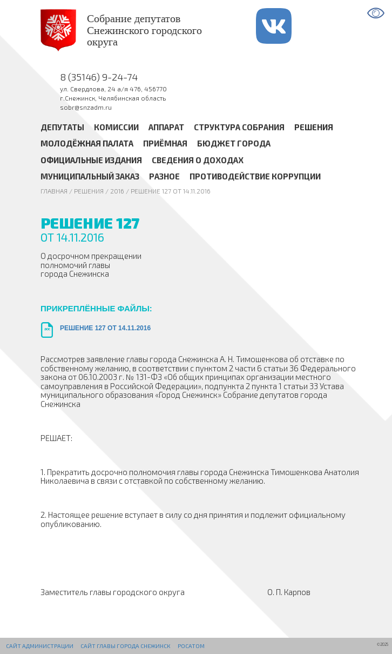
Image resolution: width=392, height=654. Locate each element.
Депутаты (62, 127)
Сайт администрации (39, 646)
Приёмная (165, 143)
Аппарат (166, 127)
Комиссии (116, 127)
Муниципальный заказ (89, 176)
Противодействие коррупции (255, 176)
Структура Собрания (239, 127)
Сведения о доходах (198, 160)
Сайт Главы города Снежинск (125, 646)
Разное (164, 176)
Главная (53, 191)
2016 (117, 191)
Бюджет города (234, 143)
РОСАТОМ (191, 646)
